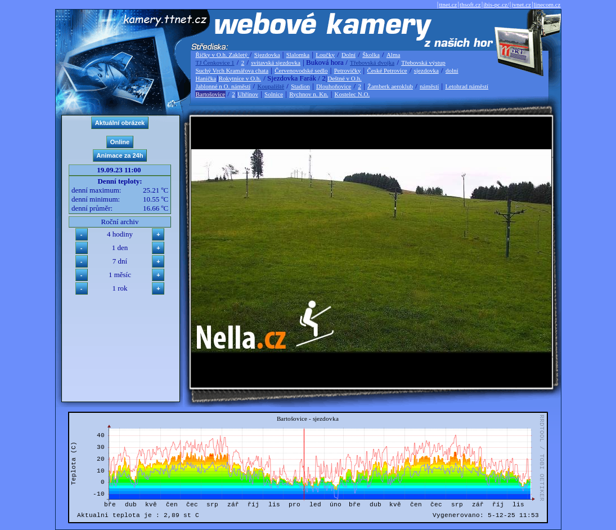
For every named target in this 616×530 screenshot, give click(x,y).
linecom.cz (547, 4)
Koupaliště (270, 86)
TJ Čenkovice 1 (215, 62)
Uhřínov (247, 94)
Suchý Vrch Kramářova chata (232, 70)
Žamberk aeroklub (390, 86)
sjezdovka (426, 70)
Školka (371, 54)
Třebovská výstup (423, 62)
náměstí (429, 86)
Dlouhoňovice (333, 86)
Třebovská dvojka (372, 62)
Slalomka (298, 54)
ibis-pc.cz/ (496, 4)
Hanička (206, 78)
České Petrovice (387, 70)
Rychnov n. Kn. (308, 94)
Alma (393, 54)
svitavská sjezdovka (275, 62)
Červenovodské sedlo (301, 70)
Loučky (325, 54)
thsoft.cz (470, 4)
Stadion (300, 86)
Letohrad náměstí (466, 86)
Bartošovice (211, 94)
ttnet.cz (448, 4)
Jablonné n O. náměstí (223, 86)
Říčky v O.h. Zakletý (222, 54)
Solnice (273, 94)
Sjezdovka (267, 54)
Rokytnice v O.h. (240, 78)
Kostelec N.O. (352, 94)
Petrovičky (347, 70)
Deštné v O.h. (344, 78)
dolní (452, 70)
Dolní (348, 54)
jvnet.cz (521, 4)
